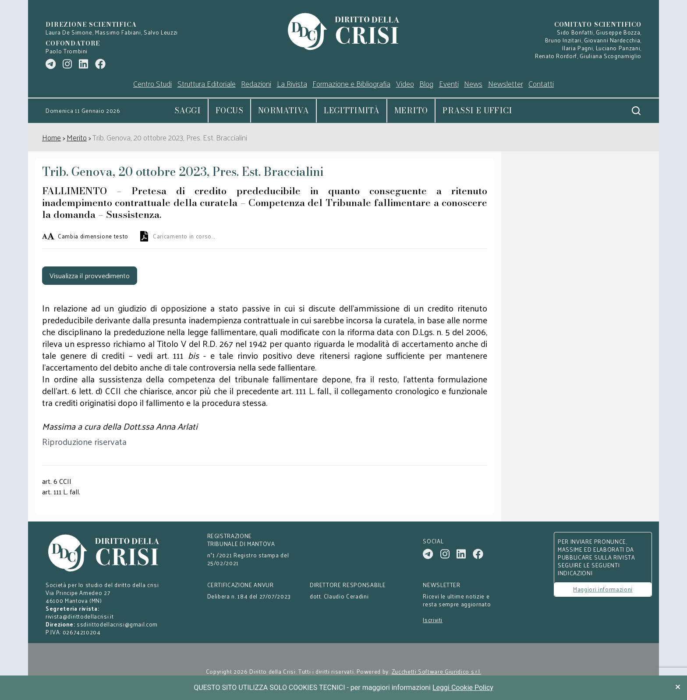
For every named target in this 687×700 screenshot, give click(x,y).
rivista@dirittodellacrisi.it (79, 616)
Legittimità (351, 110)
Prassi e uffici (477, 110)
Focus (229, 110)
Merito (411, 110)
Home (51, 137)
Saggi (187, 110)
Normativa (283, 110)
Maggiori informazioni (603, 589)
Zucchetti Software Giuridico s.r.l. (437, 672)
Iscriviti (433, 620)
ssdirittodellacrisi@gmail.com (117, 624)
